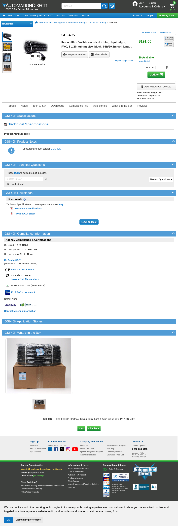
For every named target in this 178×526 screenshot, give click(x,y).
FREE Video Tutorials (30, 480)
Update (154, 74)
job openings (38, 464)
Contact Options (138, 434)
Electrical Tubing (77, 22)
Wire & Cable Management (53, 22)
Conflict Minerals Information (20, 311)
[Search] (81, 6)
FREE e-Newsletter (76, 460)
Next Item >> (165, 33)
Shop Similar (99, 54)
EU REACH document (23, 292)
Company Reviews (114, 440)
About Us (60, 15)
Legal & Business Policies (108, 498)
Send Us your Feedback (53, 498)
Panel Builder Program (116, 434)
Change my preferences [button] (28, 519)
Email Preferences (87, 498)
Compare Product (35, 64)
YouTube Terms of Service (132, 498)
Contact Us (72, 15)
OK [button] (8, 519)
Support (150, 15)
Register (152, 3)
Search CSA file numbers (25, 279)
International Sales (88, 444)
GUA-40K (56, 148)
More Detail (144, 61)
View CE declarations (23, 269)
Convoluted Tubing (97, 22)
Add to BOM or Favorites (156, 86)
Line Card (85, 15)
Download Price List (115, 444)
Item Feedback (89, 222)
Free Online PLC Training (31, 477)
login (17, 173)
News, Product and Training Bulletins (83, 473)
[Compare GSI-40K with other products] (26, 64)
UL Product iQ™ (12, 260)
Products (137, 15)
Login (142, 3)
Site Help (110, 437)
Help (61, 204)
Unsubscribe (71, 498)
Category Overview (74, 54)
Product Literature (75, 467)
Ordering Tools (167, 15)
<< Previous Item (149, 33)
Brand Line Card (87, 437)
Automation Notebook (77, 464)
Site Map (37, 498)
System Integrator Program (91, 440)
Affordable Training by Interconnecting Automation (42, 474)
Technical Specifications (26, 124)
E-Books (71, 476)
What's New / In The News (78, 457)
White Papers (73, 470)
